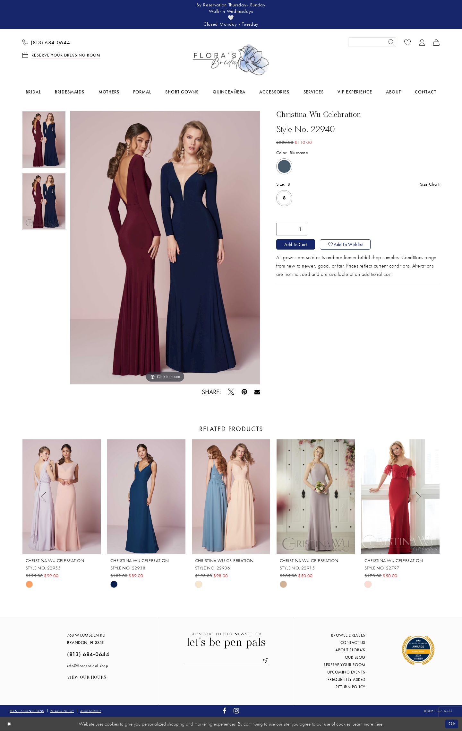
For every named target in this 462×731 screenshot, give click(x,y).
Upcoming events (346, 672)
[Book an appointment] (62, 55)
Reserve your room (344, 664)
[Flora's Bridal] (231, 59)
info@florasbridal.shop (87, 665)
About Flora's (350, 650)
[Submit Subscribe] (264, 660)
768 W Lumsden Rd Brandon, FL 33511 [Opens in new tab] (86, 638)
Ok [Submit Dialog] (452, 723)
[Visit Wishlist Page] (407, 41)
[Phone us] (46, 42)
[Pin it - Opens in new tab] (244, 392)
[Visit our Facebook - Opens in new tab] (224, 711)
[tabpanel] (43, 142)
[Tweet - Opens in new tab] (231, 391)
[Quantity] (291, 229)
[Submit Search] (391, 42)
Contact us (352, 642)
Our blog (355, 657)
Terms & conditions (27, 711)
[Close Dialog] (9, 723)
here (378, 724)
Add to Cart (295, 244)
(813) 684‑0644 (88, 654)
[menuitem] (46, 42)
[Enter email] (226, 660)
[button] (422, 41)
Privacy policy (62, 711)
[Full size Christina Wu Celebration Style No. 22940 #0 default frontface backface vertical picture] (165, 247)
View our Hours (86, 677)
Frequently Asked (346, 679)
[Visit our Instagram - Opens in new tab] (236, 711)
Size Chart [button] (429, 184)
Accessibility (90, 711)
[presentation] (61, 496)
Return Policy (350, 687)
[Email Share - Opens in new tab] (257, 392)
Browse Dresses (348, 635)
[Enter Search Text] (372, 42)
